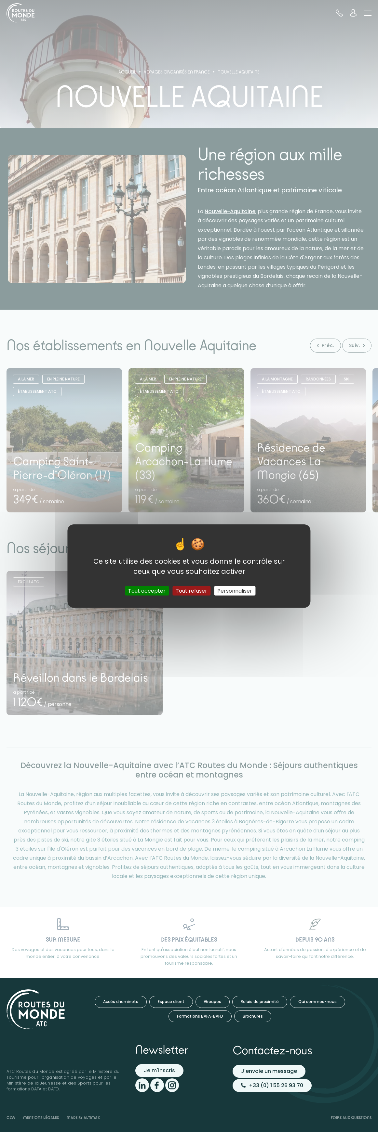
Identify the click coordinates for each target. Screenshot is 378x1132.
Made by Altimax (83, 1117)
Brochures (253, 1016)
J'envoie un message (269, 1071)
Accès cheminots (120, 1001)
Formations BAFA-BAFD (200, 1016)
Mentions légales (41, 1117)
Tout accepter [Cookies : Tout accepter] (147, 590)
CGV (11, 1117)
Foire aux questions (351, 1117)
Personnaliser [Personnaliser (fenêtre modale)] (234, 590)
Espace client (171, 1001)
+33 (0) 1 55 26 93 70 (272, 1085)
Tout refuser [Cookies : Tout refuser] (191, 590)
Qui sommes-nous (317, 1001)
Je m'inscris (159, 1070)
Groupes (212, 1001)
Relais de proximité (260, 1001)
